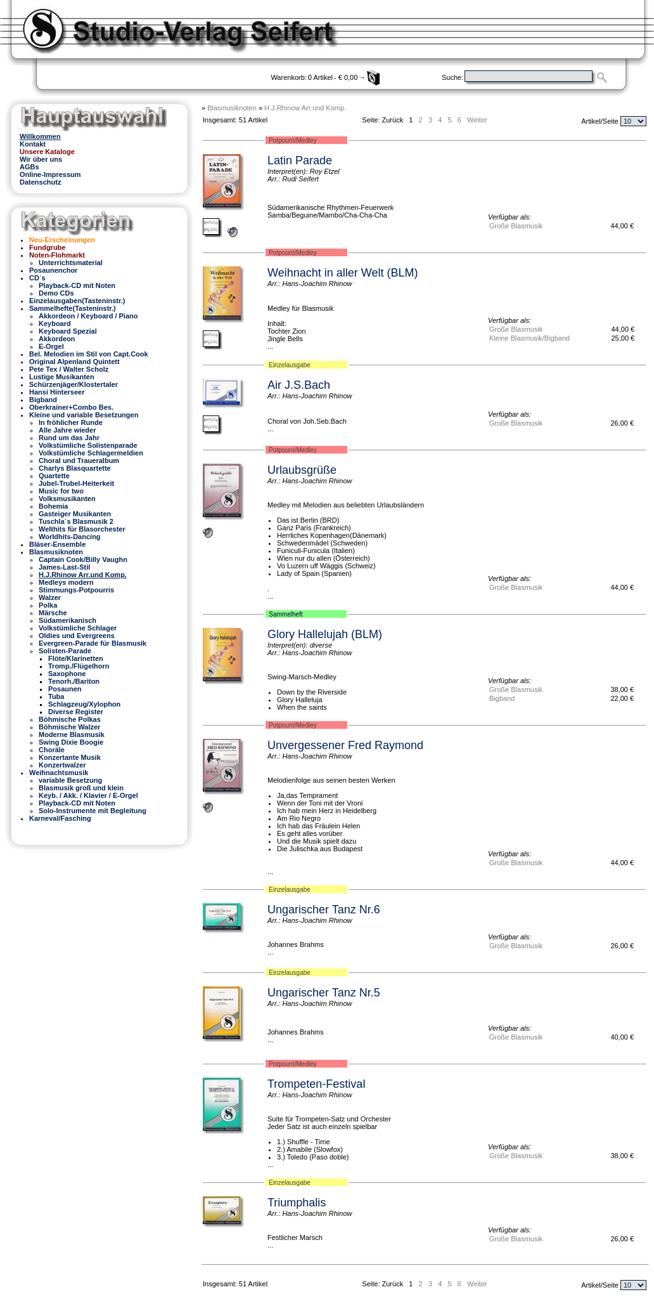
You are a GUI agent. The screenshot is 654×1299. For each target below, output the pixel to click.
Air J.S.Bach (298, 385)
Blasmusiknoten (232, 108)
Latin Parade (299, 160)
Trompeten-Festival (316, 1084)
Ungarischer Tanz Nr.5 (323, 992)
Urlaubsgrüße (302, 470)
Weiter (477, 120)
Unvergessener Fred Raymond (345, 745)
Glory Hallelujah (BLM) (324, 634)
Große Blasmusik (515, 226)
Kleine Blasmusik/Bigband (529, 338)
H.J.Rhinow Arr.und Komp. (305, 108)
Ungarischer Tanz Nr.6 (323, 909)
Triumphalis (296, 1202)
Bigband (502, 698)
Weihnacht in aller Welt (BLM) (342, 272)
